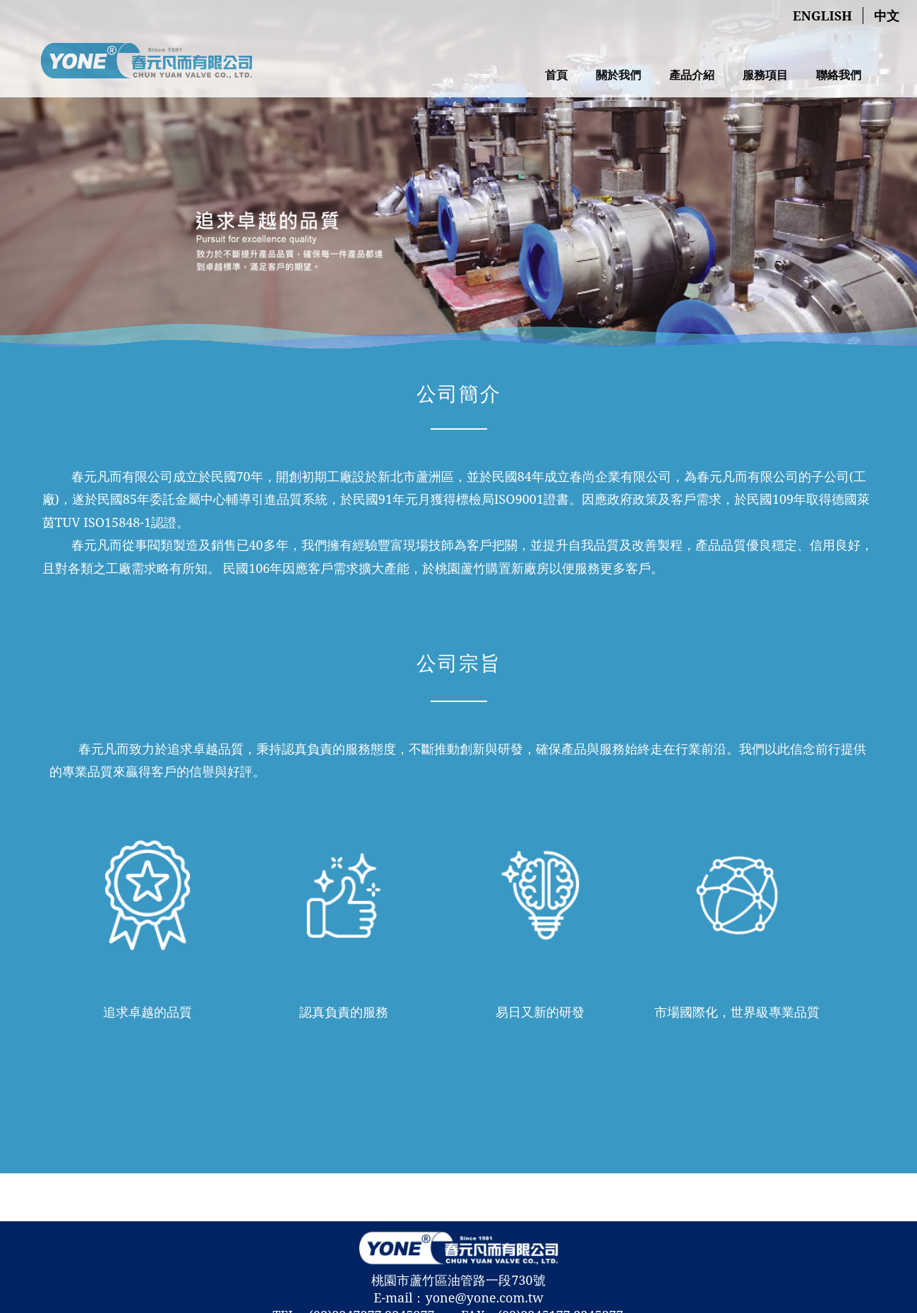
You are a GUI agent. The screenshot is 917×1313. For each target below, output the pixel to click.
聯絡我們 (838, 75)
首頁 (556, 75)
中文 (886, 15)
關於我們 (618, 75)
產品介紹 (691, 75)
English (822, 15)
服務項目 (765, 75)
